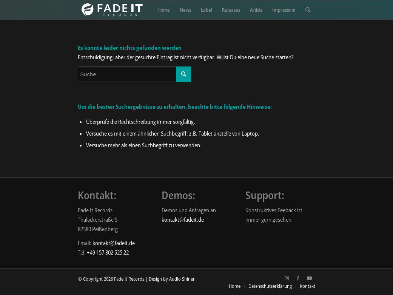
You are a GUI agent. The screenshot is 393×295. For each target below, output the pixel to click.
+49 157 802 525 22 (108, 252)
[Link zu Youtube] (309, 278)
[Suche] (308, 9)
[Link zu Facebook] (298, 278)
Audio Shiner (182, 278)
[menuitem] (164, 9)
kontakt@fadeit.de (113, 243)
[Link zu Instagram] (287, 278)
